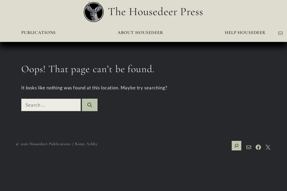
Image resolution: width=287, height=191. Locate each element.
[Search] (90, 105)
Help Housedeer (245, 32)
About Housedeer (140, 32)
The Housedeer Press (155, 11)
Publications (38, 32)
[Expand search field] (236, 145)
